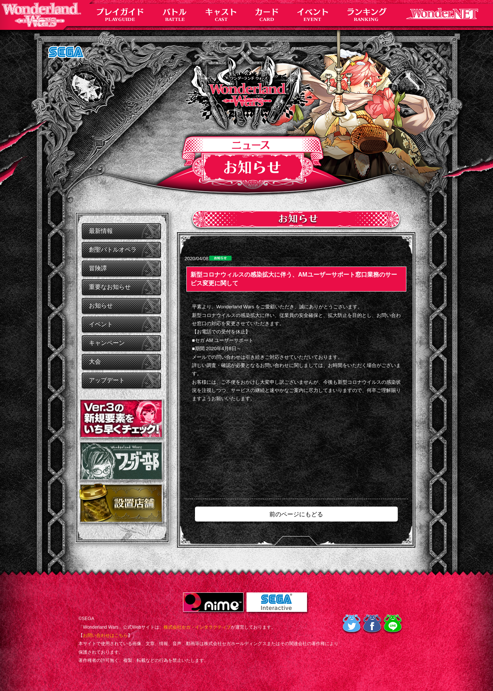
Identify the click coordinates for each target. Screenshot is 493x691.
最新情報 (101, 231)
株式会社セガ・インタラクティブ (197, 627)
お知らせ (101, 305)
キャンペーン (107, 343)
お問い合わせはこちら (105, 635)
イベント (101, 324)
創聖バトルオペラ (113, 249)
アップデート (107, 380)
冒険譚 (98, 268)
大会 (95, 361)
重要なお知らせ (110, 287)
